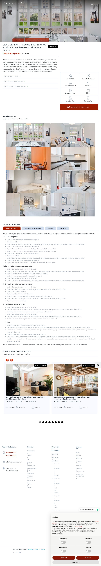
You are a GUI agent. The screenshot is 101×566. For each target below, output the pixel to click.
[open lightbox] (28, 135)
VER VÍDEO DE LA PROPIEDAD (13, 81)
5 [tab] (53, 422)
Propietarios (29, 451)
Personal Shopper (29, 477)
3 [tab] (46, 422)
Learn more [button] (75, 562)
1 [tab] (40, 422)
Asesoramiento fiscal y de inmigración (29, 470)
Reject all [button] (64, 558)
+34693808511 (11, 452)
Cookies (78, 466)
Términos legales (78, 462)
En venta (28, 458)
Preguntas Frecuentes (78, 475)
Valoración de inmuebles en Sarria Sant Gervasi (55, 485)
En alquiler (29, 454)
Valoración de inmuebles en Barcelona (54, 457)
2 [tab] (43, 422)
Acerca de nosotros (78, 456)
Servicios (30, 447)
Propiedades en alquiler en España (29, 484)
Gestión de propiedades (29, 464)
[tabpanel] (27, 388)
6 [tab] (56, 422)
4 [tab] (49, 422)
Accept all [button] (88, 558)
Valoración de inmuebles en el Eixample (55, 469)
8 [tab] (62, 422)
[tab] (12, 228)
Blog (77, 452)
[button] (98, 365)
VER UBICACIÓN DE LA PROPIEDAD (15, 86)
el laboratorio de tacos (36, 549)
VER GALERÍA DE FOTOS (11, 76)
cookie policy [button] (78, 526)
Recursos (78, 479)
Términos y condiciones (78, 470)
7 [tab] (59, 422)
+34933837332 (11, 455)
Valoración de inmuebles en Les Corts (55, 501)
